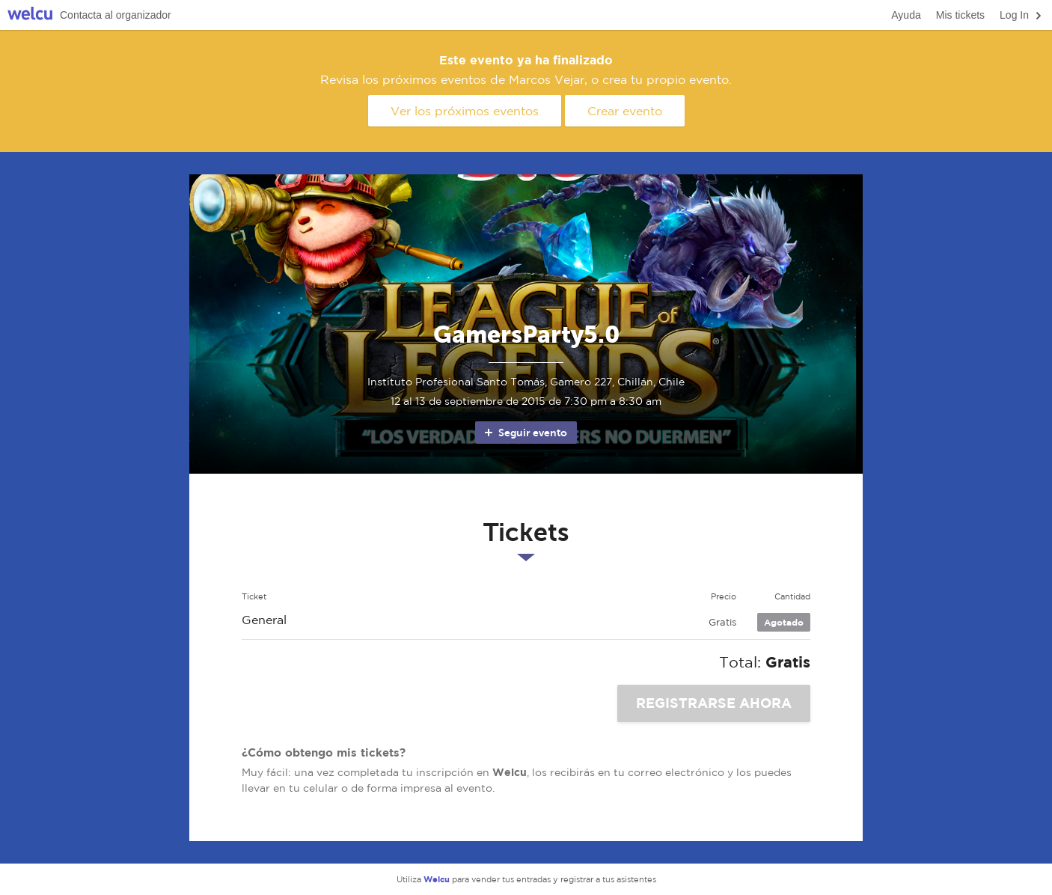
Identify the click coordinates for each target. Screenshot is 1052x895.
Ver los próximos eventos (465, 110)
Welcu (29, 15)
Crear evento (624, 110)
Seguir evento (525, 433)
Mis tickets (960, 15)
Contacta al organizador (115, 15)
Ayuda (905, 15)
